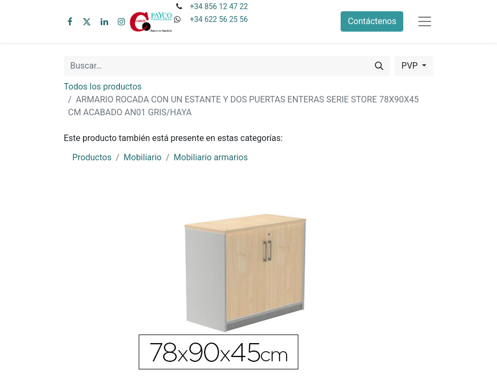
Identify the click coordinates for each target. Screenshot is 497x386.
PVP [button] (411, 66)
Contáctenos (372, 21)
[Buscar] (379, 66)
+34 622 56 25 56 (218, 19)
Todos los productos (103, 86)
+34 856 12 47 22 (218, 6)
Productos (91, 157)
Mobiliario (143, 157)
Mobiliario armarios (210, 157)
